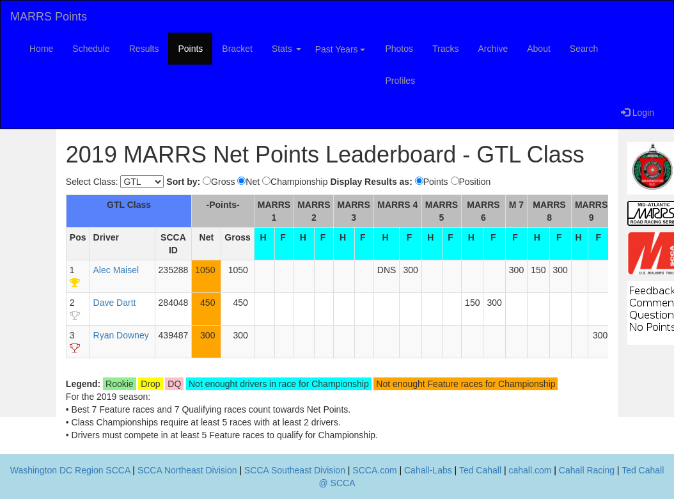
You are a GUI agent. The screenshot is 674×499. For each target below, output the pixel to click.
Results (144, 49)
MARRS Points (48, 16)
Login (637, 112)
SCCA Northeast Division (187, 470)
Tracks (445, 49)
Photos (399, 49)
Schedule (90, 49)
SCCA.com (374, 470)
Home (41, 49)
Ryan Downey (121, 335)
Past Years (340, 49)
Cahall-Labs (428, 470)
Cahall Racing (587, 470)
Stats (286, 49)
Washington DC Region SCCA (70, 470)
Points (190, 49)
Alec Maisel (116, 270)
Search (584, 49)
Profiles (400, 80)
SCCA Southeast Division (294, 470)
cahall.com (529, 470)
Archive (493, 49)
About (539, 49)
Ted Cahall (480, 470)
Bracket (237, 49)
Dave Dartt (114, 302)
